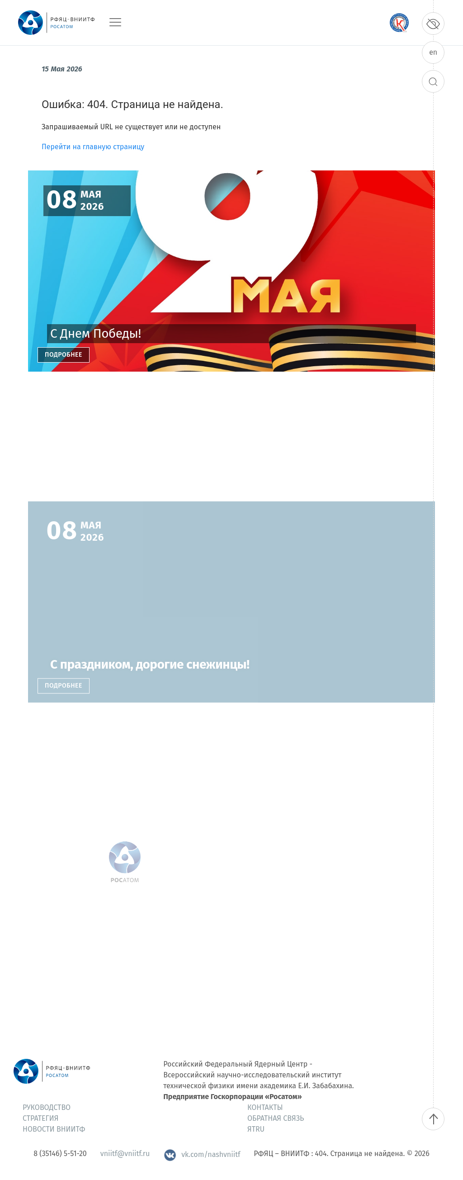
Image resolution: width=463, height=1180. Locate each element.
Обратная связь (275, 1118)
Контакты (265, 1107)
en (433, 52)
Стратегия (40, 1118)
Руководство (47, 1107)
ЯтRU (256, 1129)
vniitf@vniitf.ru (125, 1153)
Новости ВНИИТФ (54, 1129)
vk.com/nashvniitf (201, 1154)
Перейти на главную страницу (93, 146)
